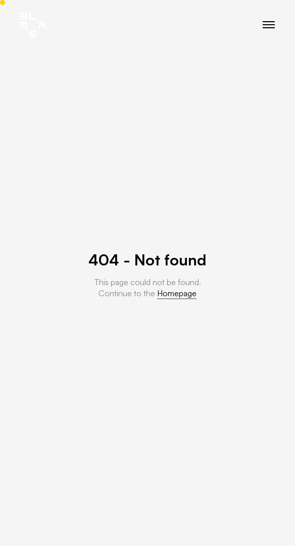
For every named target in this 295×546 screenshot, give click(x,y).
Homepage (176, 293)
